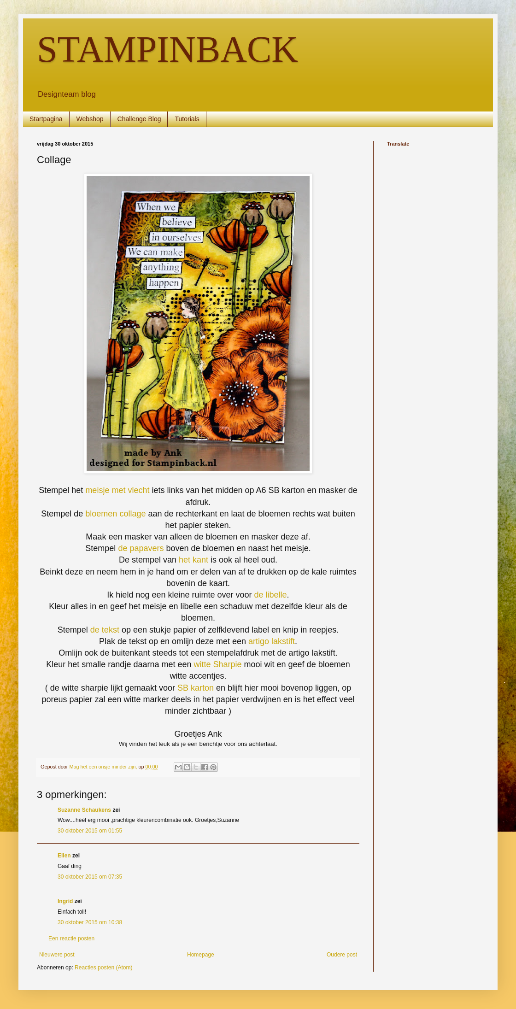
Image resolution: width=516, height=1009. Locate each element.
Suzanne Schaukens (84, 810)
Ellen (64, 855)
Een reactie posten (71, 938)
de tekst (104, 629)
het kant (193, 559)
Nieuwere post (57, 954)
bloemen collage (115, 513)
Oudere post (342, 954)
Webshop (90, 119)
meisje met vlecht (117, 490)
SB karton (195, 687)
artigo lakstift (270, 641)
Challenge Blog (139, 119)
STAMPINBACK (167, 49)
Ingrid (65, 901)
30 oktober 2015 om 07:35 (90, 877)
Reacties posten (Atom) (103, 967)
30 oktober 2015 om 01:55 (90, 830)
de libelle (270, 594)
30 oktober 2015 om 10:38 (90, 922)
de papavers (141, 548)
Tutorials (187, 119)
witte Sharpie (219, 664)
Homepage (200, 954)
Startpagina (46, 119)
